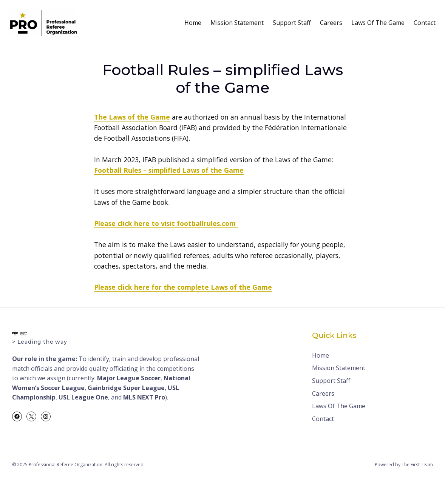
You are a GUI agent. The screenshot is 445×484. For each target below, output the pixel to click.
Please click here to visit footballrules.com (166, 223)
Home (192, 22)
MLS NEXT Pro (144, 397)
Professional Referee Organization (65, 464)
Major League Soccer (129, 378)
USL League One (83, 397)
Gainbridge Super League (126, 388)
